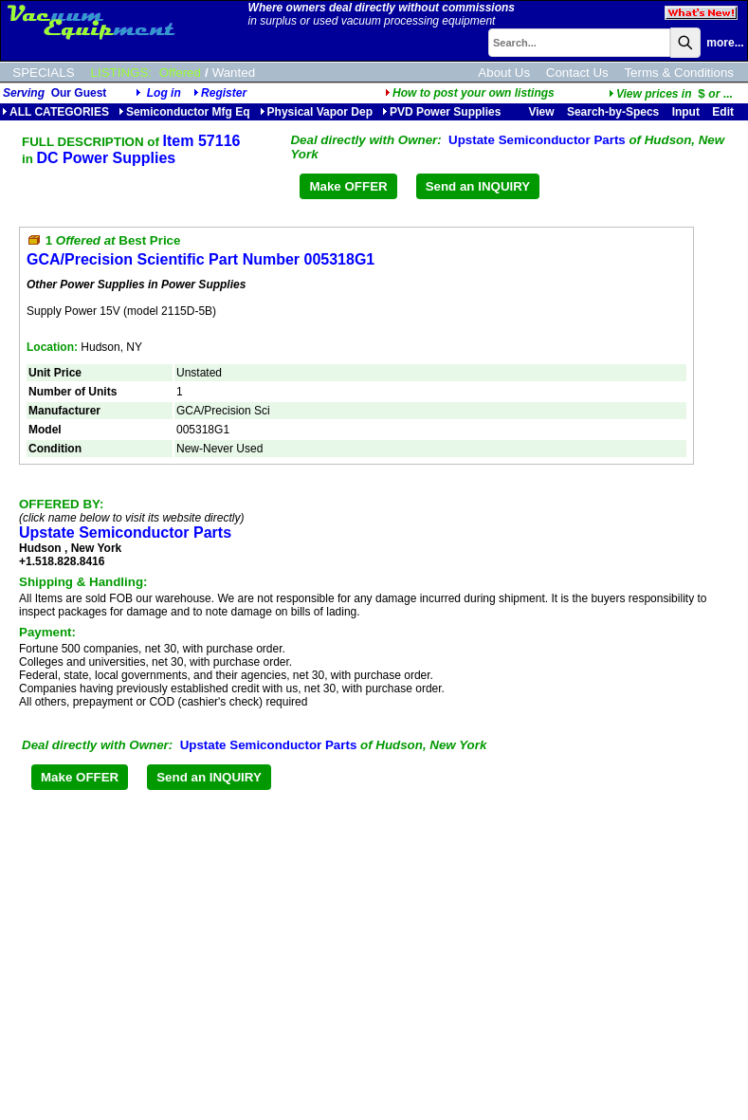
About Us (504, 72)
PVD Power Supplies (441, 112)
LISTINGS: (121, 72)
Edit (724, 112)
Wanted (233, 72)
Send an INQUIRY (478, 186)
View (541, 112)
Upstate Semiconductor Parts (537, 140)
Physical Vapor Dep (316, 112)
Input (686, 112)
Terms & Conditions (679, 72)
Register (223, 93)
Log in (164, 93)
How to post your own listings (470, 93)
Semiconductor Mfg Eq (184, 112)
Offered (180, 72)
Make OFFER (348, 186)
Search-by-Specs (613, 112)
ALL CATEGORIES (55, 112)
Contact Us (577, 72)
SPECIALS (43, 72)
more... (724, 42)
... (671, 94)
